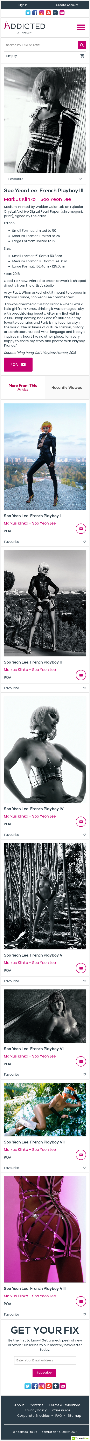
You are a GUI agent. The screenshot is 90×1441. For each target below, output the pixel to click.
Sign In (23, 5)
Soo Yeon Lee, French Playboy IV (34, 808)
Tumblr (55, 12)
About (19, 1405)
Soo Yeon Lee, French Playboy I (32, 515)
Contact (62, 12)
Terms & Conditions (65, 1405)
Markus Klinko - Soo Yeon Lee (37, 199)
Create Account (67, 5)
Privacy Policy (36, 1410)
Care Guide (61, 1410)
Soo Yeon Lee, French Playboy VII (34, 1142)
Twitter (28, 12)
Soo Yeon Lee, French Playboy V (33, 955)
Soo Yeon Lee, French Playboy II (33, 662)
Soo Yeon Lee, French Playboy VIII (35, 1288)
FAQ (58, 1415)
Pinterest (48, 12)
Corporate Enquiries (33, 1415)
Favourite (45, 179)
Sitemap (74, 1415)
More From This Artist (23, 387)
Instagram (41, 12)
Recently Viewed (67, 387)
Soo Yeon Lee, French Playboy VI (34, 1048)
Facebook (34, 12)
